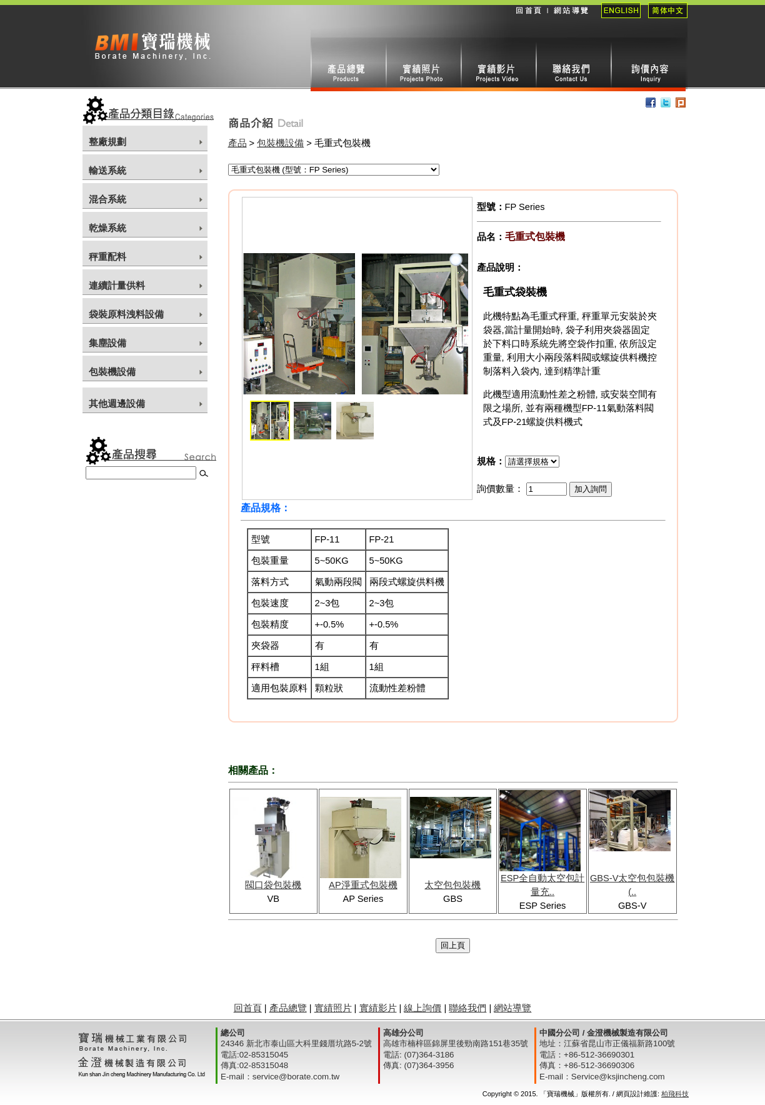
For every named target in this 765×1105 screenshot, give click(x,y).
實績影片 (498, 64)
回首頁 (528, 19)
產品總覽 (288, 1008)
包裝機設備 (112, 372)
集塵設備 (107, 343)
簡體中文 (664, 19)
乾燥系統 (107, 228)
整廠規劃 (107, 142)
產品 (237, 143)
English (617, 19)
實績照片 (423, 64)
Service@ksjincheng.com (618, 1076)
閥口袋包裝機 (273, 885)
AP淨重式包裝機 (363, 885)
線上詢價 (648, 64)
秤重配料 (107, 257)
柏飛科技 (675, 1094)
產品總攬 (348, 64)
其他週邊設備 (117, 404)
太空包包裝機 (452, 885)
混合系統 (107, 199)
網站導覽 (570, 19)
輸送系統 (107, 171)
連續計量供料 (117, 286)
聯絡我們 (573, 64)
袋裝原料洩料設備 (126, 314)
